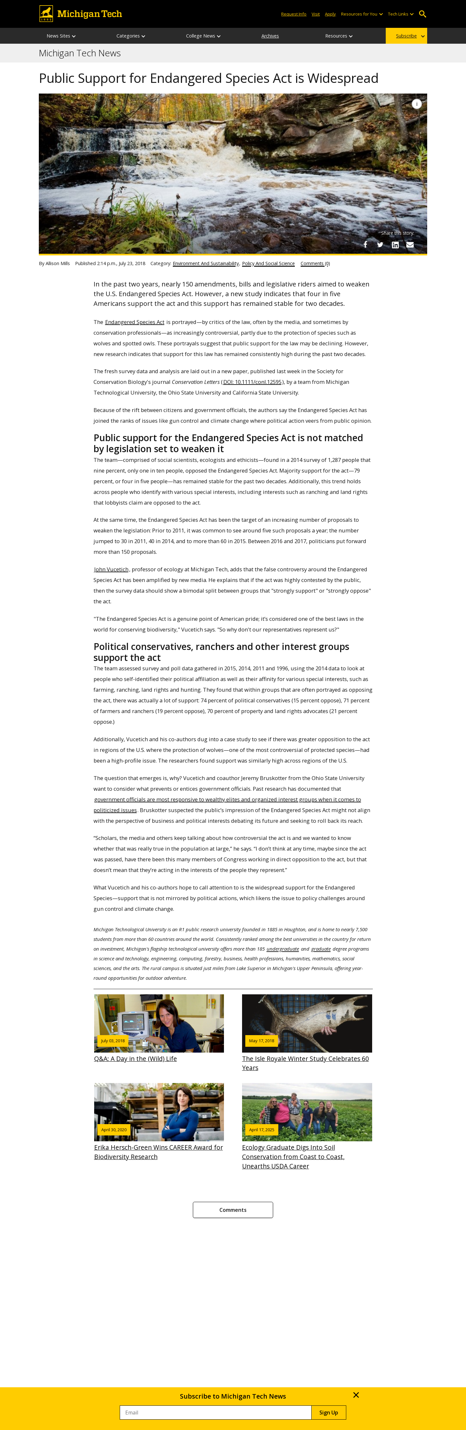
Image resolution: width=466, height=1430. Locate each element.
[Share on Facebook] (365, 245)
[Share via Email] (410, 245)
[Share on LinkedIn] (395, 245)
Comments (233, 1209)
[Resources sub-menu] (351, 36)
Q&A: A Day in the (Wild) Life (159, 1028)
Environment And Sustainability (206, 263)
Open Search (422, 14)
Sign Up (328, 1412)
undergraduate (283, 948)
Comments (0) (315, 263)
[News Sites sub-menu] (74, 36)
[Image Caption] (417, 104)
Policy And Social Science (268, 263)
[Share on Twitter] (380, 245)
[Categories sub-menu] (143, 36)
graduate (321, 948)
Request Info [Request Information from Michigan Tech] (293, 14)
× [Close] (356, 1394)
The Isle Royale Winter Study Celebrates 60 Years (307, 1033)
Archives (270, 36)
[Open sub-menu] (380, 14)
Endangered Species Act (134, 322)
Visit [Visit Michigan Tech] (316, 14)
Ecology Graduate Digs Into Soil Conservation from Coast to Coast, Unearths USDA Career (307, 1126)
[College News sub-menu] (219, 36)
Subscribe (406, 36)
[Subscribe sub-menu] (423, 36)
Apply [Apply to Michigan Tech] (330, 14)
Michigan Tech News (80, 53)
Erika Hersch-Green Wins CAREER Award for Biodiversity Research (159, 1122)
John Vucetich (111, 569)
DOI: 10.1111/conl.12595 (252, 381)
